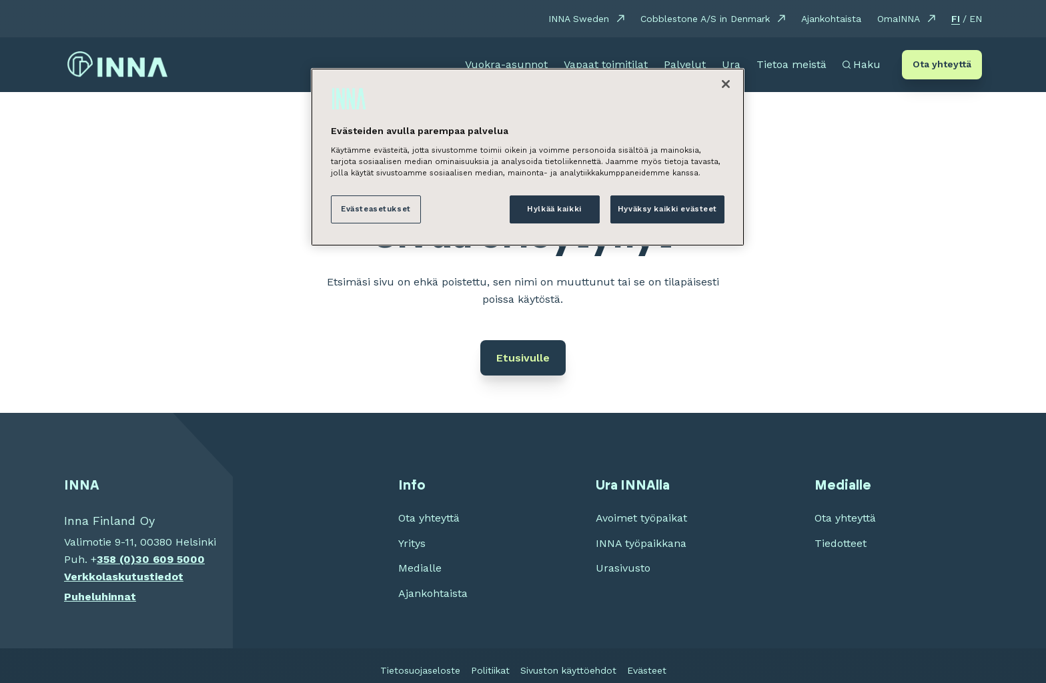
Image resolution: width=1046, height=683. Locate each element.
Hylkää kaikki (554, 208)
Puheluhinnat (100, 596)
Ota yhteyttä (942, 64)
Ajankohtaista (831, 18)
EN (975, 18)
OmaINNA (898, 18)
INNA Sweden (578, 18)
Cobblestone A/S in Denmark (705, 18)
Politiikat (490, 670)
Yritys (412, 543)
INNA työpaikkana (641, 543)
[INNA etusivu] (117, 64)
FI (955, 18)
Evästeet (646, 670)
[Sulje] (725, 84)
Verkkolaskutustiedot (123, 576)
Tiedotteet (841, 543)
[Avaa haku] (862, 64)
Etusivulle (523, 358)
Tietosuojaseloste (420, 670)
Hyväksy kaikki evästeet (667, 208)
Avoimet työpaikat (641, 518)
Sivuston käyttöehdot (568, 670)
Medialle (420, 568)
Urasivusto (623, 568)
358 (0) (116, 559)
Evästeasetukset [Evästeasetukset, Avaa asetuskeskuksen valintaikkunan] (376, 208)
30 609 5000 (170, 559)
